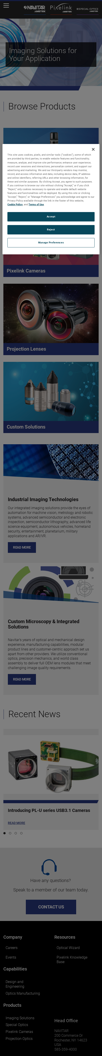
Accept (51, 216)
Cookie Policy (15, 204)
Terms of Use (36, 204)
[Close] (93, 149)
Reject (51, 229)
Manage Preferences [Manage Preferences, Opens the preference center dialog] (51, 242)
